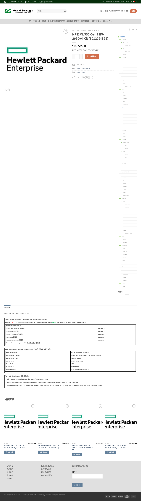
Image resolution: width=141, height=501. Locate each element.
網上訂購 (42, 21)
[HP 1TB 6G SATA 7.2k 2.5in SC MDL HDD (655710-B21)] (20, 422)
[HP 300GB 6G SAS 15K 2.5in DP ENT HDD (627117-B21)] (53, 422)
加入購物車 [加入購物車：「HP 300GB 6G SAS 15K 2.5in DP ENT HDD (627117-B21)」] (43, 452)
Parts (96, 30)
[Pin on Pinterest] (87, 77)
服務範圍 (85, 21)
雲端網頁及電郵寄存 (56, 21)
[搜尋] (30, 21)
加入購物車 (92, 56)
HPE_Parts (80, 72)
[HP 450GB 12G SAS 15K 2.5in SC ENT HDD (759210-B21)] (87, 422)
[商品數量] (77, 56)
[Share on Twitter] (78, 77)
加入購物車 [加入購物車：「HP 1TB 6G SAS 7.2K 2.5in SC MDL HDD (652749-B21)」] (110, 452)
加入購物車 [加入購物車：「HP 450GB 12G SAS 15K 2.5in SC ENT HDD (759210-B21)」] (77, 454)
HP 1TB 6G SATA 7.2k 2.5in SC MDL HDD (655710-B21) (14, 447)
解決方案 (96, 21)
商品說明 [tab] (7, 307)
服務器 (83, 30)
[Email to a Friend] (83, 77)
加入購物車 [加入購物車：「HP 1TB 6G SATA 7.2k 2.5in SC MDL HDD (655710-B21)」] (9, 452)
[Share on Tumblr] (91, 77)
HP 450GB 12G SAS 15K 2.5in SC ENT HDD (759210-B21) (82, 448)
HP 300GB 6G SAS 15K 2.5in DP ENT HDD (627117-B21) (49, 447)
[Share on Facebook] (74, 77)
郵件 (74, 472)
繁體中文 (131, 2)
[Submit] (65, 11)
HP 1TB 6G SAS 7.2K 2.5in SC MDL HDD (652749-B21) (115, 447)
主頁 (35, 21)
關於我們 (107, 21)
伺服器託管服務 (72, 21)
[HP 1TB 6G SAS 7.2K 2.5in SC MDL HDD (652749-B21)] (121, 422)
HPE (89, 30)
